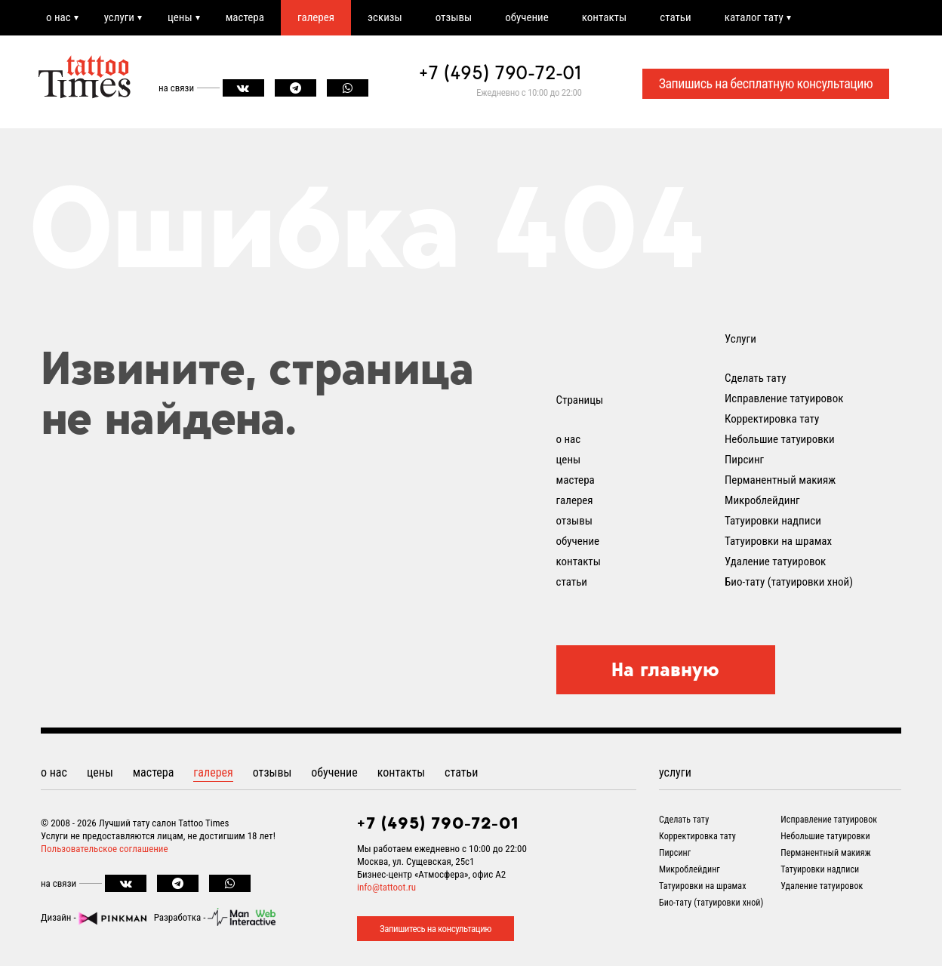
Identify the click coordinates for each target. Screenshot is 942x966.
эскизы (385, 17)
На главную (665, 669)
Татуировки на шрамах (778, 541)
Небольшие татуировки (780, 439)
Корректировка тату (772, 419)
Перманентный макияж (780, 480)
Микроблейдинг (762, 500)
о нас (58, 17)
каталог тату (754, 17)
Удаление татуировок (775, 561)
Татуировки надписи (773, 521)
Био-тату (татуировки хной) (789, 582)
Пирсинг (744, 459)
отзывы (454, 17)
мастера (245, 17)
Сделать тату (755, 378)
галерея (315, 17)
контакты (604, 17)
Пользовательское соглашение (104, 848)
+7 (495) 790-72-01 (500, 72)
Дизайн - (93, 917)
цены (180, 17)
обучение (527, 17)
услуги (119, 17)
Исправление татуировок (784, 398)
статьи (675, 17)
